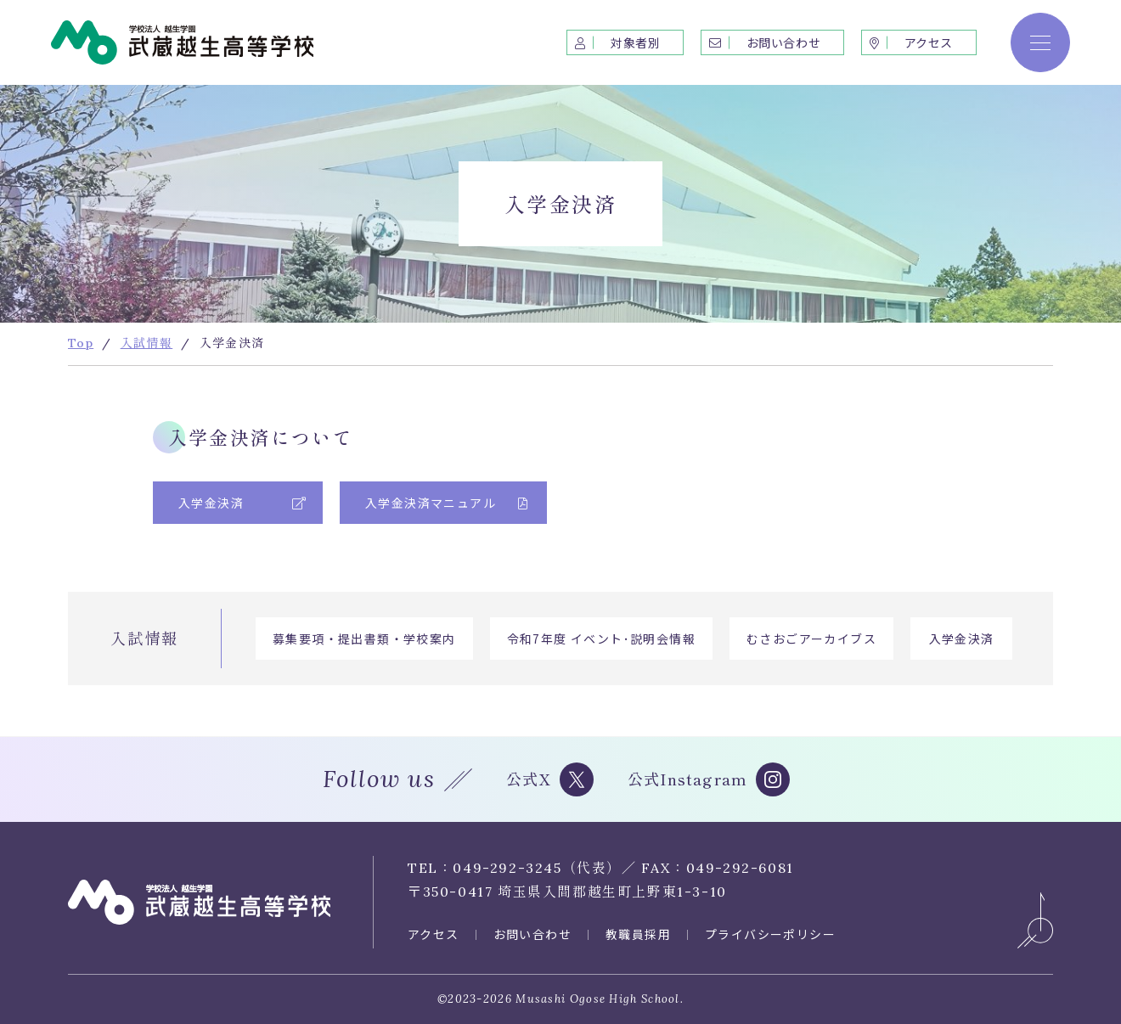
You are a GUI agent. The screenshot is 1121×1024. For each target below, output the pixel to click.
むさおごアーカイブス (811, 638)
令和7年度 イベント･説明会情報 (601, 638)
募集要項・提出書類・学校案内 (364, 638)
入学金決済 (961, 638)
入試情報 (143, 638)
